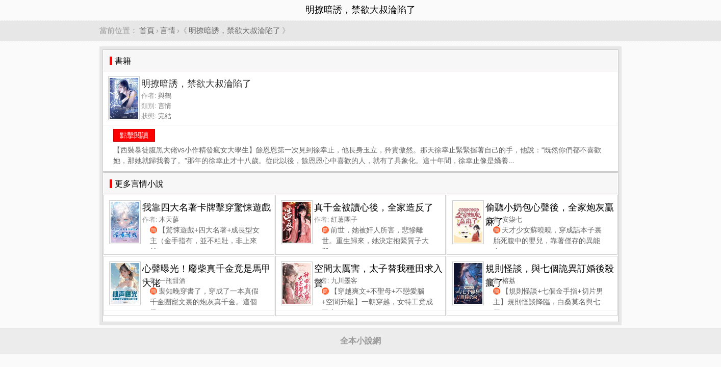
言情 (167, 30)
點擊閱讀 (134, 135)
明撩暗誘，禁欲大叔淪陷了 (234, 30)
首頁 (146, 30)
